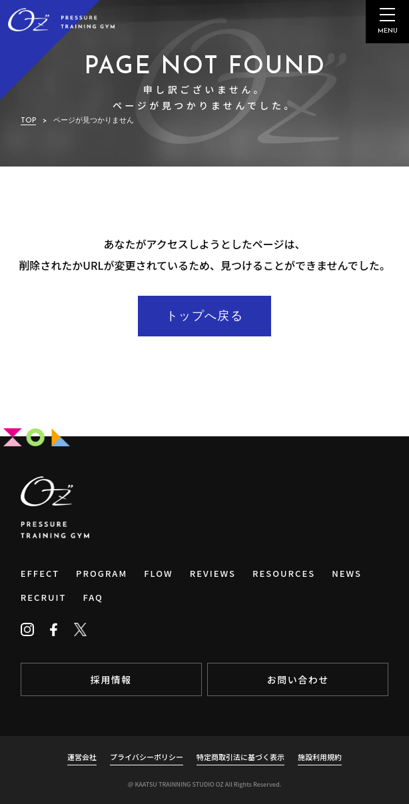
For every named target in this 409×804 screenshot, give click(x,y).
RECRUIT (44, 597)
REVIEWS (213, 573)
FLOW (158, 573)
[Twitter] (80, 629)
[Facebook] (54, 629)
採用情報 (111, 679)
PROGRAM (101, 573)
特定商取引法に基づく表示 (240, 756)
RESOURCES (283, 573)
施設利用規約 (320, 756)
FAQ (93, 597)
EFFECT (40, 573)
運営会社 (82, 756)
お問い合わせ (298, 679)
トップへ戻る (204, 316)
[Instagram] (27, 629)
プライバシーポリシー (146, 756)
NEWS (347, 573)
